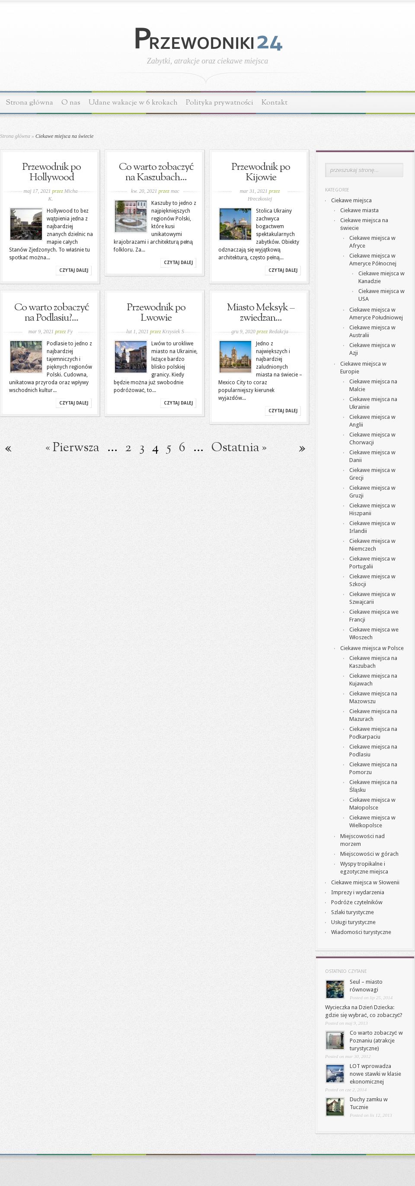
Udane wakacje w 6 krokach (133, 103)
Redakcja (278, 331)
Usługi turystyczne (353, 922)
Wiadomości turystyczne (361, 932)
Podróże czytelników (357, 902)
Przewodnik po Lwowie (156, 312)
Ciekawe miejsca (351, 200)
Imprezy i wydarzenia (357, 892)
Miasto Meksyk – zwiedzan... (260, 312)
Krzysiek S (173, 331)
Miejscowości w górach (369, 854)
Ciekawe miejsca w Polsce (372, 648)
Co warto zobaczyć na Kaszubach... (156, 172)
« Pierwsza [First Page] (72, 448)
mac (175, 191)
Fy (70, 331)
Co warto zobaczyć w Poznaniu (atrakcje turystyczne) (376, 1041)
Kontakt (274, 103)
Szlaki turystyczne (352, 912)
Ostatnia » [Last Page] (239, 448)
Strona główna (29, 103)
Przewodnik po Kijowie (260, 172)
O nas (70, 103)
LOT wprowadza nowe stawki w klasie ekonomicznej (375, 1074)
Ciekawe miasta (359, 210)
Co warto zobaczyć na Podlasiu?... (51, 312)
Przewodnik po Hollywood (51, 172)
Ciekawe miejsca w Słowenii (365, 882)
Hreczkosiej (260, 199)
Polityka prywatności (220, 103)
